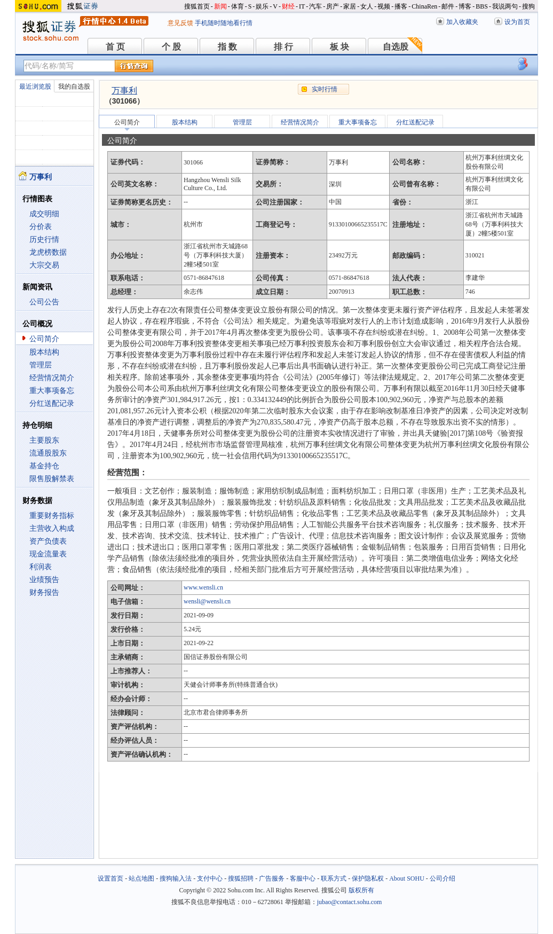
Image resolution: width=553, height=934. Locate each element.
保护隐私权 (368, 878)
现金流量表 (48, 554)
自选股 (395, 46)
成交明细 (44, 214)
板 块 (339, 46)
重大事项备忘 (51, 391)
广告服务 (272, 878)
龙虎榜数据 (48, 252)
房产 (332, 6)
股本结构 (44, 352)
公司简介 (44, 339)
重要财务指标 (51, 516)
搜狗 (528, 6)
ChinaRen (424, 6)
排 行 (283, 46)
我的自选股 (74, 86)
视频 (383, 6)
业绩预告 (44, 580)
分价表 (40, 227)
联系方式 (333, 878)
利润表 (40, 567)
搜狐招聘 (241, 878)
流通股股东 (48, 453)
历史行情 (44, 240)
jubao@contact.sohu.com (349, 902)
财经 (288, 6)
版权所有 (361, 890)
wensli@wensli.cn (207, 601)
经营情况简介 (51, 378)
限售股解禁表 (51, 479)
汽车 (315, 6)
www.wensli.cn (203, 587)
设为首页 (517, 22)
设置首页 (110, 878)
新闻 (220, 6)
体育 (237, 6)
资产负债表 (48, 541)
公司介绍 (442, 878)
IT (302, 6)
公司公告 (44, 302)
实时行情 (324, 89)
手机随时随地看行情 (223, 23)
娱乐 (262, 6)
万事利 (124, 90)
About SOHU (406, 878)
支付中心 (210, 878)
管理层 (40, 365)
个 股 (171, 46)
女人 (366, 6)
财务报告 (44, 592)
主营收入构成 (51, 528)
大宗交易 (44, 265)
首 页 (115, 46)
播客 (400, 6)
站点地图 (141, 878)
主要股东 (44, 440)
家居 (349, 6)
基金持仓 (44, 466)
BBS (482, 6)
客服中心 (302, 878)
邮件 (447, 6)
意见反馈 (180, 23)
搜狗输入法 (176, 878)
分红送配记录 (51, 403)
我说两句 (505, 6)
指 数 (227, 46)
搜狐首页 (197, 6)
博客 (465, 6)
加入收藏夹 (462, 22)
